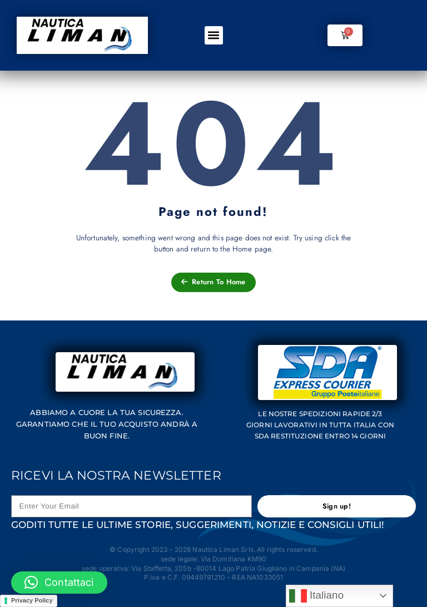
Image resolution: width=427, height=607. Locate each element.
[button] (214, 35)
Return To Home (213, 282)
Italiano (316, 596)
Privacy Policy (32, 600)
